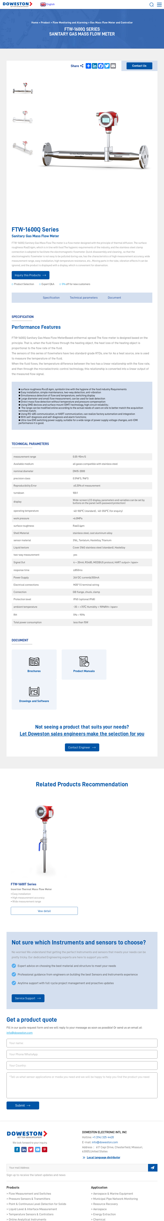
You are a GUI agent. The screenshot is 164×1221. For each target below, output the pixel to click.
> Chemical (98, 1189)
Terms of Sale (97, 1214)
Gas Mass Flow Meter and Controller (111, 22)
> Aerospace (99, 1179)
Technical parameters (84, 297)
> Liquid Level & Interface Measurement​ (32, 1179)
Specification (51, 297)
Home (34, 22)
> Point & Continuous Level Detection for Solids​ (36, 1173)
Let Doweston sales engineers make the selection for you (82, 704)
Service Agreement (76, 1214)
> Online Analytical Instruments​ (26, 1189)
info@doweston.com (20, 1002)
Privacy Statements (52, 1214)
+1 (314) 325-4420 (103, 1107)
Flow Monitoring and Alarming (70, 22)
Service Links (115, 1214)
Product (45, 22)
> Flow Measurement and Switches (29, 1163)
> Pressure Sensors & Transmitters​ (28, 1168)
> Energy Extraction (103, 1184)
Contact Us (139, 65)
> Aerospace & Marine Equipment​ (112, 1163)
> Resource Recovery (104, 1173)
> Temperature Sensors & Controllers (30, 1184)
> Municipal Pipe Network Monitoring (114, 1168)
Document (114, 297)
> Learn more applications (107, 1194)
